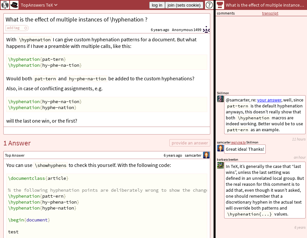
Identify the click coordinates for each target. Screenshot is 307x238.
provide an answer (190, 143)
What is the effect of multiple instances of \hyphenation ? (77, 19)
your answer (269, 100)
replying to (238, 142)
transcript (270, 13)
